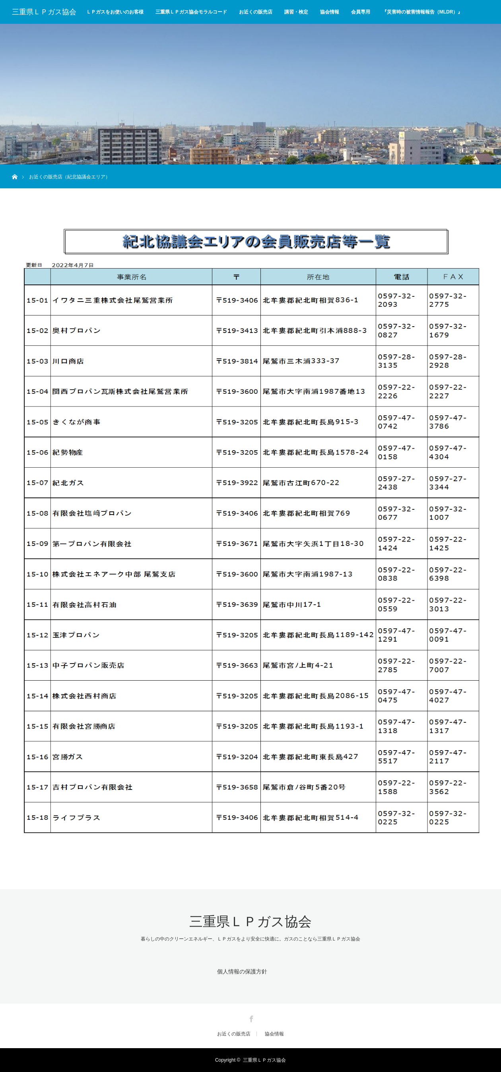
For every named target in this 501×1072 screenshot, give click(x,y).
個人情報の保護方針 (242, 971)
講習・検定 (296, 12)
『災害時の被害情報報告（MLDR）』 (422, 12)
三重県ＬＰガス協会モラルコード (191, 12)
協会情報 (329, 12)
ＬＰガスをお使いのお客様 (115, 12)
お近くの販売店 (255, 12)
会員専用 (360, 12)
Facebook (250, 1018)
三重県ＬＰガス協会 (44, 12)
